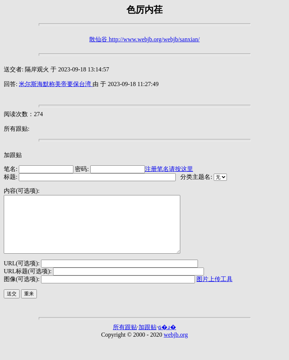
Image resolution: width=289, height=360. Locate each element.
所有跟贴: (16, 129)
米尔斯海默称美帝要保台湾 (56, 84)
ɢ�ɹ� (167, 338)
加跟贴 (13, 155)
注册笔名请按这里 (169, 169)
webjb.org (176, 346)
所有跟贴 (125, 338)
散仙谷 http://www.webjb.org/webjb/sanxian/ (144, 39)
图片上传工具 (214, 290)
